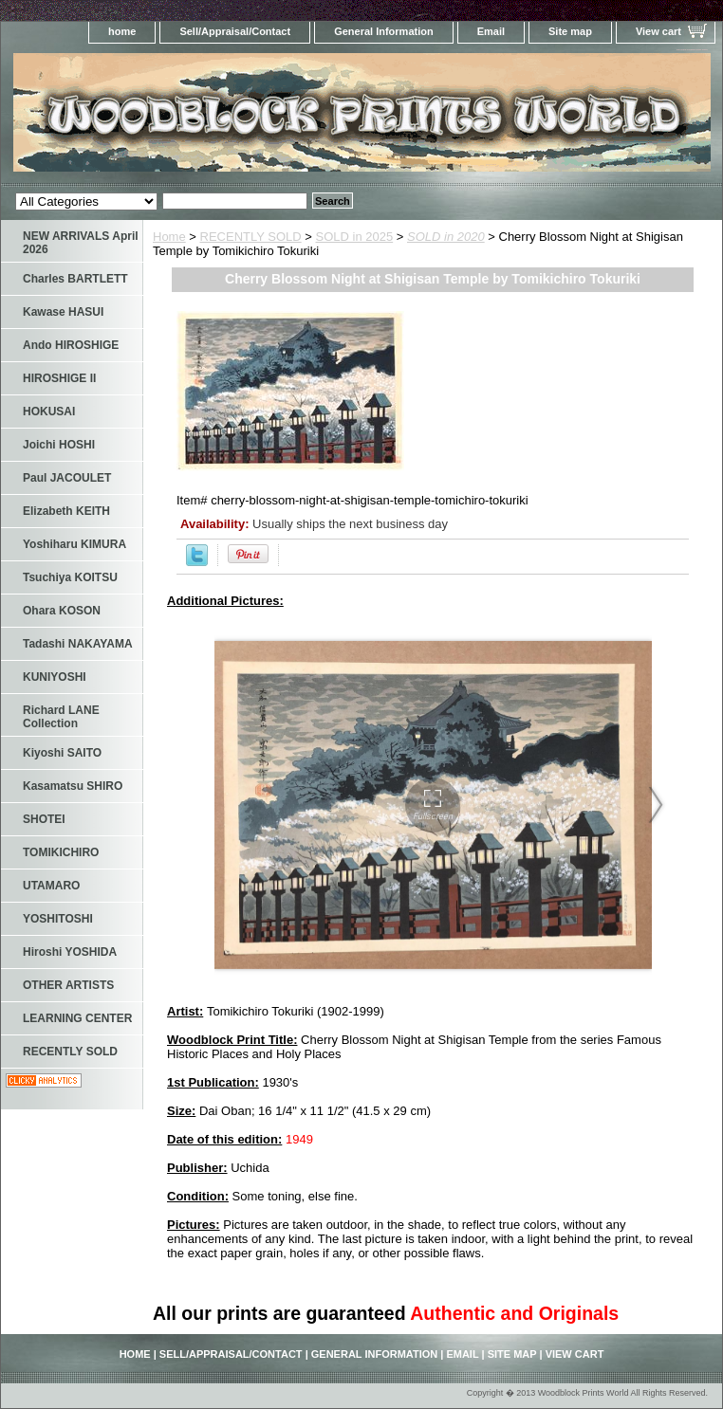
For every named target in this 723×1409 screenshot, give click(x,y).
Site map (570, 31)
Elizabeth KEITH (66, 511)
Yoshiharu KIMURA (74, 544)
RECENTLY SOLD (251, 236)
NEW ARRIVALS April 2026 (81, 242)
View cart (658, 31)
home (122, 31)
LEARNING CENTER (77, 1018)
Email (491, 31)
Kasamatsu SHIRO (72, 786)
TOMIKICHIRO (61, 852)
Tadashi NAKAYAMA (78, 643)
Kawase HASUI (63, 312)
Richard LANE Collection (61, 717)
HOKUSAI (49, 411)
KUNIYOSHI (54, 677)
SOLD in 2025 (355, 236)
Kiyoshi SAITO (62, 752)
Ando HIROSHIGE (71, 345)
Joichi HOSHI (59, 444)
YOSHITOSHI (58, 918)
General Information (384, 31)
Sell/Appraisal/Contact (234, 31)
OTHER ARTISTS (68, 985)
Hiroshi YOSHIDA (70, 952)
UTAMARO (51, 885)
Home (169, 236)
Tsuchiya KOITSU (70, 577)
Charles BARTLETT (75, 278)
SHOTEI (44, 819)
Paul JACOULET (67, 478)
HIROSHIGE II (59, 378)
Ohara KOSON (62, 610)
